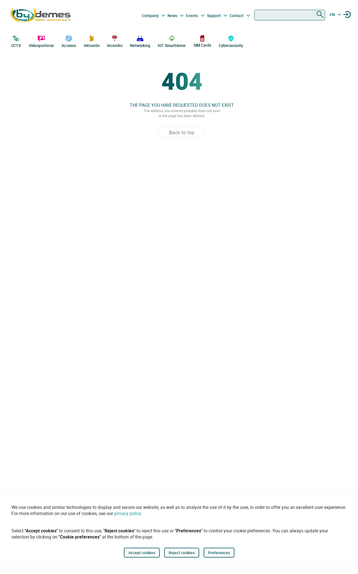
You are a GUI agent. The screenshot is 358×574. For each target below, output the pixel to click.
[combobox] (289, 15)
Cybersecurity (231, 41)
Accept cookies (141, 552)
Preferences (219, 552)
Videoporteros (41, 41)
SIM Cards (202, 41)
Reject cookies (182, 552)
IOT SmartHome (172, 41)
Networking (140, 41)
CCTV (16, 41)
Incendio (114, 41)
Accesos (69, 41)
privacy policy (127, 513)
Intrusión (92, 41)
